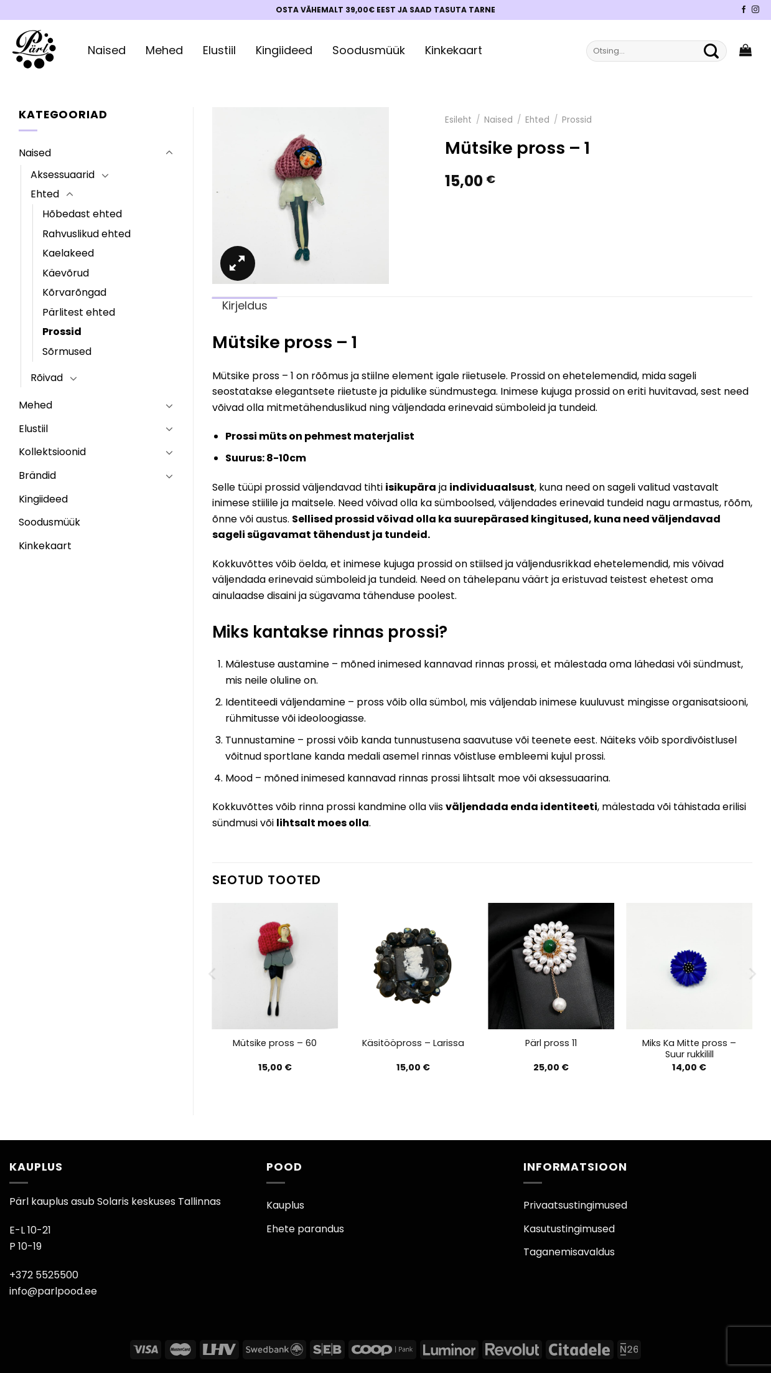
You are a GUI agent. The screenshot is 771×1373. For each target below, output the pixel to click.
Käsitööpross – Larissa (413, 1043)
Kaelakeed (68, 253)
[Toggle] (169, 153)
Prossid (62, 331)
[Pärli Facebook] (743, 10)
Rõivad (46, 377)
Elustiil (219, 50)
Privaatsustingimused (575, 1205)
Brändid (37, 475)
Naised (107, 50)
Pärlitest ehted (78, 312)
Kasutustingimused (569, 1229)
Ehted (44, 194)
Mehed (164, 50)
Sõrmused (66, 351)
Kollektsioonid (52, 452)
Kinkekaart (453, 50)
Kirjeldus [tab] (245, 305)
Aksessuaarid (62, 174)
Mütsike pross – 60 (275, 1043)
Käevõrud (65, 273)
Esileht (458, 120)
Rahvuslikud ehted (86, 234)
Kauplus (285, 1205)
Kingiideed (284, 50)
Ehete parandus (305, 1229)
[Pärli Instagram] (755, 10)
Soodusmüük (368, 50)
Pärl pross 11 (551, 1043)
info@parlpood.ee (53, 1291)
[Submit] (711, 51)
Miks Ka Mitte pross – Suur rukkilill (689, 1048)
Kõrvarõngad (74, 292)
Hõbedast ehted (82, 214)
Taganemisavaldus (569, 1252)
